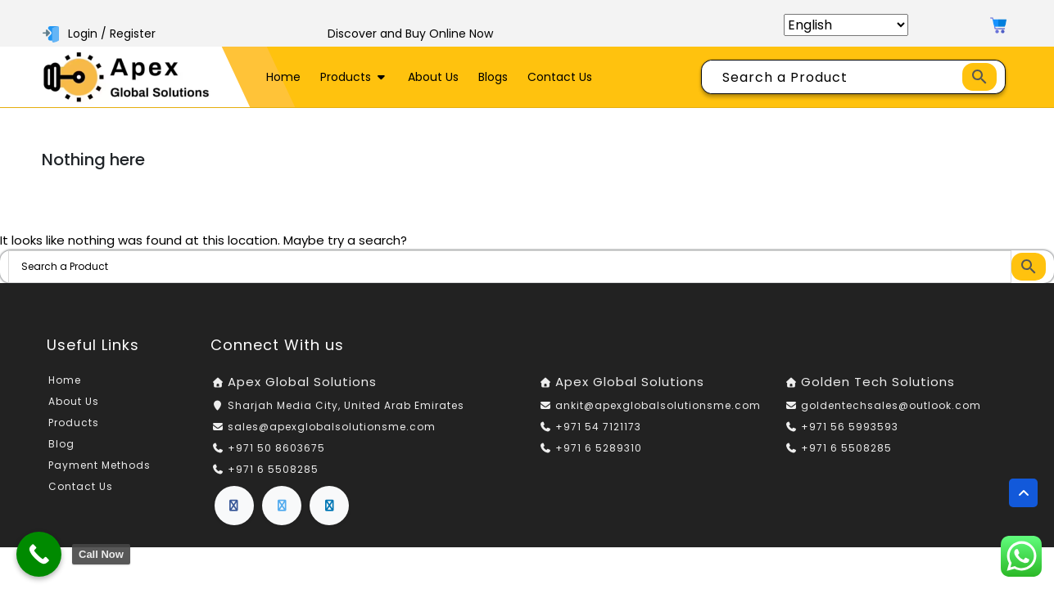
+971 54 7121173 (598, 427)
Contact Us (559, 77)
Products (354, 77)
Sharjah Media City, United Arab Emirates (346, 405)
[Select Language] (846, 25)
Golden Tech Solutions (878, 381)
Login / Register (101, 33)
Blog (61, 444)
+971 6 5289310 (598, 448)
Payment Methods (99, 465)
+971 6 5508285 (273, 469)
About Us (433, 77)
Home (283, 77)
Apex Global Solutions (302, 381)
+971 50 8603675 (276, 448)
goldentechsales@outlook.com (891, 405)
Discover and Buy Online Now (410, 33)
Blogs (493, 77)
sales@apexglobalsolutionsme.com (332, 427)
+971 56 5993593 (849, 427)
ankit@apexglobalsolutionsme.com (658, 405)
